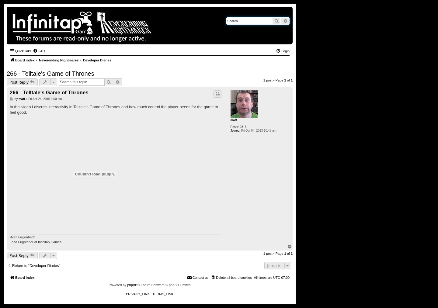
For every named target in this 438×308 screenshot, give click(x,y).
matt (234, 120)
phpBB (132, 285)
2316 (243, 127)
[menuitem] (39, 51)
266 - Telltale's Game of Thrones (50, 73)
